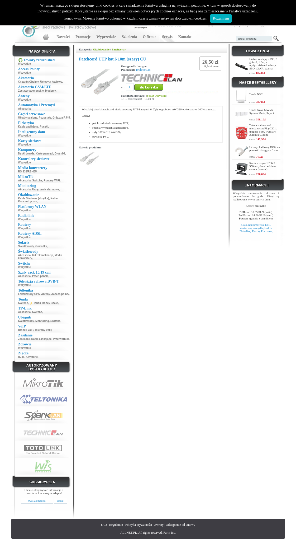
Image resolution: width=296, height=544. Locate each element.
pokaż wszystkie (156, 95)
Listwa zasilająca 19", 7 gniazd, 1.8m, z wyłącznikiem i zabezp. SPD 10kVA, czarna (263, 63)
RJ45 (21, 356)
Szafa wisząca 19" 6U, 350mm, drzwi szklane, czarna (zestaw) (262, 166)
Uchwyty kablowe (51, 81)
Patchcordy (119, 49)
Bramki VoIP (25, 330)
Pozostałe (45, 117)
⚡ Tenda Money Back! (44, 303)
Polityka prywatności (138, 525)
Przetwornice (61, 338)
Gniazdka (41, 246)
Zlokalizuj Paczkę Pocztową (256, 231)
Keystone (32, 356)
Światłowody (26, 246)
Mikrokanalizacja (42, 255)
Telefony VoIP (43, 330)
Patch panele (40, 276)
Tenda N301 (256, 94)
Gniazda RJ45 (61, 117)
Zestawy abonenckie (31, 90)
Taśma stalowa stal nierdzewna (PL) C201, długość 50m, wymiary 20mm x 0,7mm (262, 130)
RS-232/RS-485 (27, 171)
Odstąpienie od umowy (180, 525)
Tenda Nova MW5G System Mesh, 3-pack (261, 111)
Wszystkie (24, 63)
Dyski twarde (26, 153)
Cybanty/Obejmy (28, 81)
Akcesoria (24, 108)
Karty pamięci (44, 153)
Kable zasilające (28, 126)
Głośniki (60, 153)
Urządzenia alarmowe (45, 189)
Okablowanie (101, 49)
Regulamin (116, 525)
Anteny (45, 294)
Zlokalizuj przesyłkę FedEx (256, 227)
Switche (37, 180)
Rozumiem (221, 18)
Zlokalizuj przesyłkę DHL (256, 224)
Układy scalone (27, 117)
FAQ (104, 525)
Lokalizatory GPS (29, 294)
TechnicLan (143, 70)
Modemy (50, 90)
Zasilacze (24, 338)
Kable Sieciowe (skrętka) (33, 198)
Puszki (44, 126)
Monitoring (42, 321)
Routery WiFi (52, 180)
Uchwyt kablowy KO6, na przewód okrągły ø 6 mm (264, 149)
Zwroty (159, 525)
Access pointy (60, 294)
